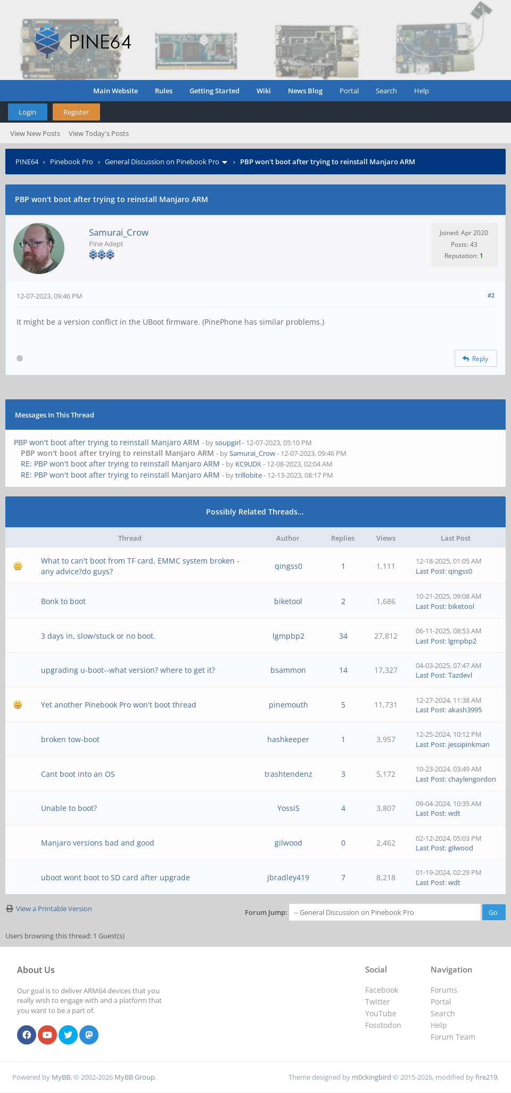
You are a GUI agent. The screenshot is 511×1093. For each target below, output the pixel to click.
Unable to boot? (69, 808)
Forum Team (453, 1037)
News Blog (305, 90)
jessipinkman (469, 744)
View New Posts (35, 133)
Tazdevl (460, 675)
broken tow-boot (70, 739)
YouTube (381, 1013)
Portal (349, 90)
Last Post (430, 571)
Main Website (115, 90)
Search (386, 90)
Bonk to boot (63, 601)
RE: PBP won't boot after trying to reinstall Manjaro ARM (120, 464)
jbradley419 (288, 877)
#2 (491, 295)
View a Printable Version (54, 908)
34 (343, 636)
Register (76, 112)
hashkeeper (288, 739)
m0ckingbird (371, 1077)
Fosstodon (383, 1025)
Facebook (381, 990)
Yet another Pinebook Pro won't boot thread (118, 705)
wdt (454, 813)
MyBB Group (134, 1077)
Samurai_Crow (119, 232)
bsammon (288, 670)
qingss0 (288, 566)
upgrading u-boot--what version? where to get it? (128, 670)
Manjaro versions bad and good (97, 843)
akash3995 (465, 709)
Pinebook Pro (71, 161)
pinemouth (288, 705)
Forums (444, 990)
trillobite (248, 475)
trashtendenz (288, 774)
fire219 (486, 1077)
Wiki (264, 90)
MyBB (61, 1077)
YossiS (288, 808)
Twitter (377, 1001)
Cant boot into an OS (78, 774)
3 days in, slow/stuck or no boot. (98, 636)
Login (27, 112)
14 (343, 670)
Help (421, 90)
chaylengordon (472, 779)
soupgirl (228, 442)
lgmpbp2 (288, 636)
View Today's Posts (99, 133)
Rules (163, 90)
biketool (288, 601)
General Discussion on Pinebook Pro (162, 161)
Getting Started (214, 90)
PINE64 (26, 161)
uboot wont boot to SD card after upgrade (115, 877)
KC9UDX (248, 464)
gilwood (288, 843)
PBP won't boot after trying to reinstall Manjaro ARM (107, 442)
